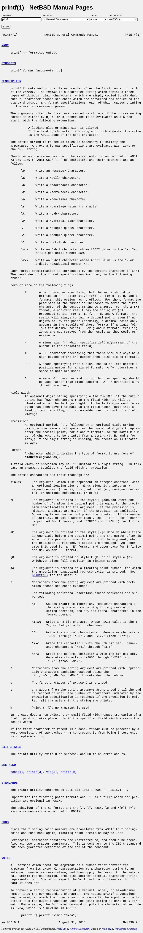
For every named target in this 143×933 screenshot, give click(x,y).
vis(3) (51, 772)
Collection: (115, 15)
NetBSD (61, 928)
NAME (5, 45)
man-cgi (106, 928)
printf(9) (69, 772)
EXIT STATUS (11, 747)
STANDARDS (9, 783)
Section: (48, 15)
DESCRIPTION (11, 81)
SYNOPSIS (8, 63)
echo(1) (16, 772)
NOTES (5, 858)
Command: (8, 15)
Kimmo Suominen (79, 928)
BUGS (5, 822)
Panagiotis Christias (126, 928)
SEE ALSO (8, 765)
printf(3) (40, 575)
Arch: (95, 15)
